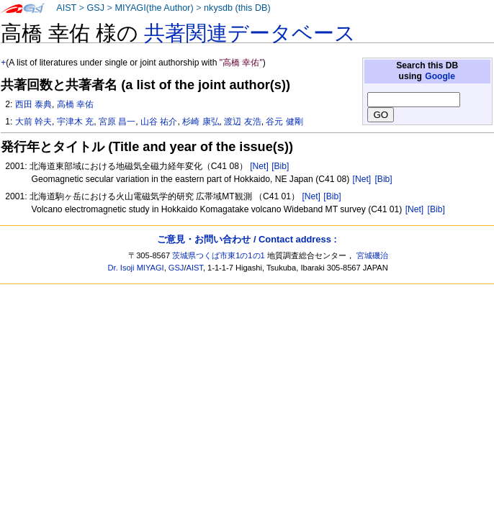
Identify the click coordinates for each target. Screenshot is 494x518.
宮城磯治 (372, 255)
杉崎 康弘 (200, 122)
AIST (66, 8)
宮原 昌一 (117, 122)
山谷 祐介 (158, 122)
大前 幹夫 (33, 122)
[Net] (259, 166)
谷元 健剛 (284, 122)
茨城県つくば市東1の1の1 (218, 255)
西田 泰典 (33, 104)
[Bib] (280, 166)
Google (440, 76)
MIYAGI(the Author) (153, 8)
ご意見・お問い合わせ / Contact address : (246, 239)
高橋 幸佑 (75, 104)
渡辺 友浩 (242, 122)
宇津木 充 (75, 122)
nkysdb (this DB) (237, 8)
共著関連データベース (250, 33)
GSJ (95, 8)
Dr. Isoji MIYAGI (136, 267)
